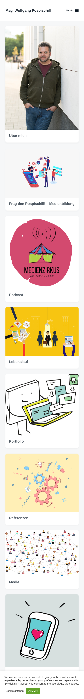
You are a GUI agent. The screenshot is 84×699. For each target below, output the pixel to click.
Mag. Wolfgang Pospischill (28, 10)
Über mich (18, 137)
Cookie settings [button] (14, 690)
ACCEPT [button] (33, 690)
